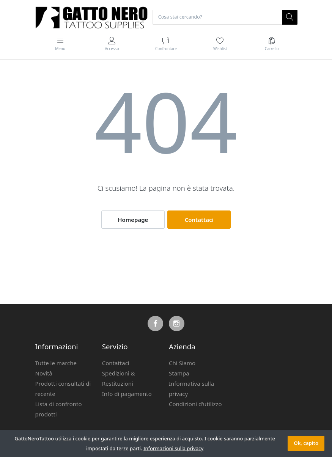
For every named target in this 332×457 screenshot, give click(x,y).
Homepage (133, 220)
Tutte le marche (56, 363)
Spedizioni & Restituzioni (118, 379)
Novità (44, 373)
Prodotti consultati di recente (63, 389)
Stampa (179, 373)
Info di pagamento (127, 394)
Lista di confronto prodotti (58, 409)
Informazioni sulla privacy (173, 448)
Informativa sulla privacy (191, 389)
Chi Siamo (182, 363)
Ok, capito (306, 443)
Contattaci (199, 220)
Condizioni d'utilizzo (195, 404)
